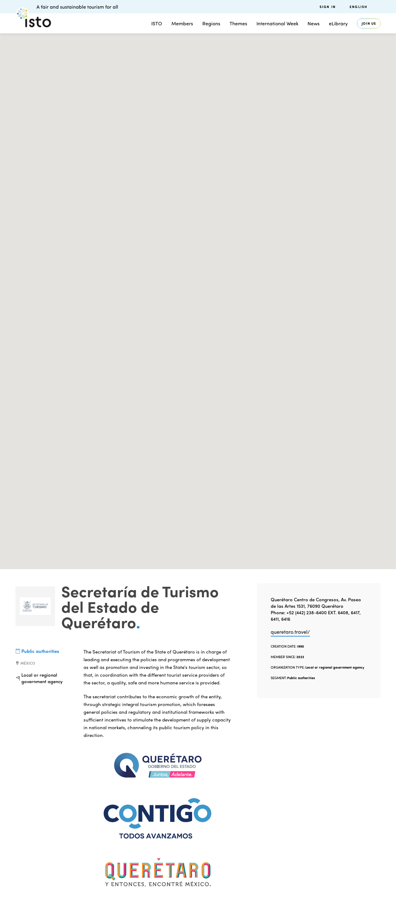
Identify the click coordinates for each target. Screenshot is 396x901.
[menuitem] (365, 6)
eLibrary (338, 23)
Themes (238, 23)
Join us (369, 23)
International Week (277, 23)
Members (182, 23)
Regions (211, 23)
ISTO (156, 23)
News (314, 23)
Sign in (328, 6)
